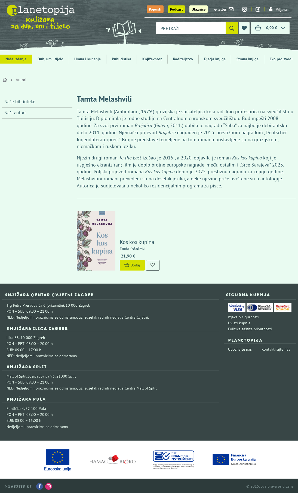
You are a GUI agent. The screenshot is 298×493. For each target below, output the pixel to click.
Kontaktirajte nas (276, 348)
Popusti (155, 9)
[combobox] (191, 28)
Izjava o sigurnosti (243, 315)
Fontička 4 (15, 407)
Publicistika (121, 58)
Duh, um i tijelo (50, 58)
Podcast (176, 9)
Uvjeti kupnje (239, 322)
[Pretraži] (232, 28)
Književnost (152, 58)
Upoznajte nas (240, 348)
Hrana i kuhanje (87, 58)
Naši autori (15, 113)
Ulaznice (198, 9)
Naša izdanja (15, 58)
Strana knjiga (247, 58)
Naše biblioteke (19, 102)
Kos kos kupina (136, 241)
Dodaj (132, 264)
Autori (21, 79)
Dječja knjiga (215, 58)
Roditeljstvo (183, 58)
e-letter (224, 9)
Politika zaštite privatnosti (250, 328)
